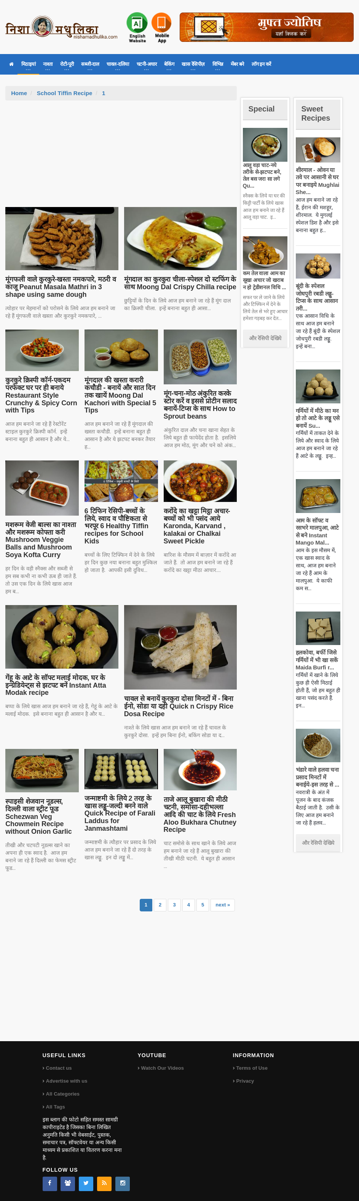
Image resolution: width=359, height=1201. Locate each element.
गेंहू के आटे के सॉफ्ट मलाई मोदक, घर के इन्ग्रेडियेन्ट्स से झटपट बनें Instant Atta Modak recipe (54, 685)
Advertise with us (66, 1079)
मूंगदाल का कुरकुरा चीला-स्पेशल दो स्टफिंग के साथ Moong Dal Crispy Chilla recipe (178, 283)
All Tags (55, 1105)
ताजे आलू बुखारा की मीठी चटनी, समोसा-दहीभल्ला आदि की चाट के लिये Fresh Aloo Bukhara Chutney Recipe (200, 814)
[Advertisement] (121, 157)
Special (263, 108)
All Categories (62, 1092)
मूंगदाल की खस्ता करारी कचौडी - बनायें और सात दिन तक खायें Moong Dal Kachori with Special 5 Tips (119, 395)
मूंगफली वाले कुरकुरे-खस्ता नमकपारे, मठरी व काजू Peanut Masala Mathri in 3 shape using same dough (59, 287)
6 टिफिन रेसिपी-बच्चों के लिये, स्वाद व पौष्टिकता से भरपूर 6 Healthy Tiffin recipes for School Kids (120, 522)
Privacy (245, 1079)
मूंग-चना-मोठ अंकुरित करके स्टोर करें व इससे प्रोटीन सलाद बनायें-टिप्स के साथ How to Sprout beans (199, 405)
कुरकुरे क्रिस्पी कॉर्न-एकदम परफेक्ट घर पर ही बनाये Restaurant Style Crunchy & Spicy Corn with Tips (40, 395)
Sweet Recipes (317, 113)
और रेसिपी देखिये (265, 331)
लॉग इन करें (261, 64)
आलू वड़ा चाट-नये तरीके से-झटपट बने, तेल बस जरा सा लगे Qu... (265, 172)
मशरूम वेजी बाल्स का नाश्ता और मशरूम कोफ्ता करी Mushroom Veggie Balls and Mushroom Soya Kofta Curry (39, 540)
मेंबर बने (237, 64)
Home (19, 93)
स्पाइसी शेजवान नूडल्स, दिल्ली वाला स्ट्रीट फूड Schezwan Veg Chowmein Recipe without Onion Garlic (41, 813)
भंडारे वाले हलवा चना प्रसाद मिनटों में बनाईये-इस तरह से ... (317, 777)
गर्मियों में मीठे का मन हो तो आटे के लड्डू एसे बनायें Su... (317, 418)
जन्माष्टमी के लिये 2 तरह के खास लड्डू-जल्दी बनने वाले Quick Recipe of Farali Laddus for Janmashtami (119, 813)
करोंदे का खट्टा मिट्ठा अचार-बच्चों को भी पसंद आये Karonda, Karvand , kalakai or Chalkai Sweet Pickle (196, 526)
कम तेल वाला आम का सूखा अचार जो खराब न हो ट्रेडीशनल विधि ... (265, 273)
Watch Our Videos (162, 1066)
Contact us (59, 1066)
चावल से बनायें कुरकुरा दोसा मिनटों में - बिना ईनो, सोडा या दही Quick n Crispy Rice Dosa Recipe (177, 706)
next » (223, 903)
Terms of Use (251, 1066)
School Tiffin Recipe (64, 93)
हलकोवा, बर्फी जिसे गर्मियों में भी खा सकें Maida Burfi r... (316, 660)
